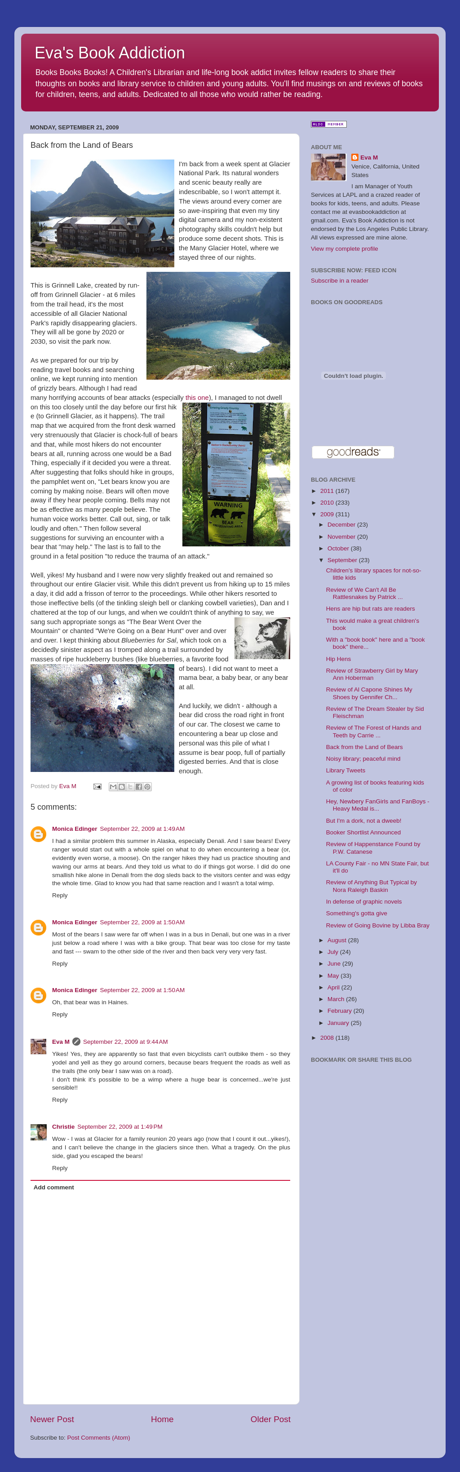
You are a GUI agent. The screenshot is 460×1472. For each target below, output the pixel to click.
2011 (328, 491)
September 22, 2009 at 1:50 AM (142, 922)
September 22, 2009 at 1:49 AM (142, 828)
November (342, 536)
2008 (328, 1037)
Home (162, 1419)
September (343, 560)
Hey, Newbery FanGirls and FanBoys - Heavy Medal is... (377, 805)
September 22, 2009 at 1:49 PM (120, 1126)
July (333, 952)
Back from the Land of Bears (364, 747)
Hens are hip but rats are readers (370, 608)
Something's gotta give (356, 913)
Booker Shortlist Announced (363, 832)
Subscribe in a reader (339, 280)
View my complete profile (344, 248)
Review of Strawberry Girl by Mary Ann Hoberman (372, 674)
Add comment (54, 1187)
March (336, 999)
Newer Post (52, 1419)
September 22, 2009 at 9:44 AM (125, 1041)
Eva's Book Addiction (110, 53)
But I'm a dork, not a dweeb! (364, 820)
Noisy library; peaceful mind (363, 758)
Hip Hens (338, 659)
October (339, 548)
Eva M (61, 1041)
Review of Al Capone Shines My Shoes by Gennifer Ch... (369, 693)
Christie (63, 1126)
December (342, 524)
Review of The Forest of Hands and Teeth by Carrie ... (373, 731)
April (334, 987)
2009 (328, 514)
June (334, 963)
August (337, 940)
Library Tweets (346, 770)
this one (197, 397)
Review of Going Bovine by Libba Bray (377, 925)
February (340, 1010)
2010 (328, 502)
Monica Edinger (74, 828)
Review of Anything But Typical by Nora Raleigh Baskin (371, 886)
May (334, 975)
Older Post (271, 1419)
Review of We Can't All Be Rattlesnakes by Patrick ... (364, 593)
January (339, 1023)
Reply (60, 895)
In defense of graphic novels (364, 901)
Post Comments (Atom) (98, 1437)
